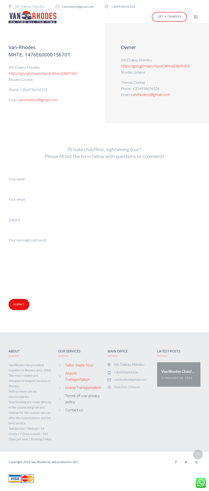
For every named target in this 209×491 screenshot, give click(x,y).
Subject (104, 225)
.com (166, 94)
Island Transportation (83, 387)
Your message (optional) (104, 266)
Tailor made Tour (79, 365)
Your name (104, 184)
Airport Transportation (77, 376)
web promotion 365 (64, 462)
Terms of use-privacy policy (82, 398)
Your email (104, 205)
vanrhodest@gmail (146, 94)
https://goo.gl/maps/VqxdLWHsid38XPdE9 (43, 73)
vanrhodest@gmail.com (38, 99)
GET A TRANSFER (169, 16)
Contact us (74, 409)
